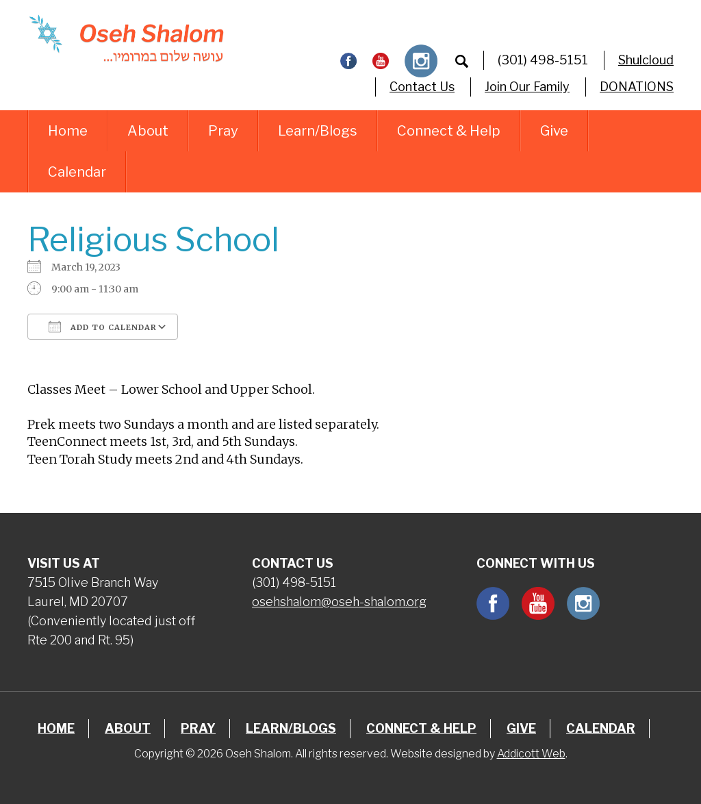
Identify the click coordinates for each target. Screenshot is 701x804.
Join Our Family (527, 86)
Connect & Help (448, 131)
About (147, 131)
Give (554, 131)
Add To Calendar (103, 327)
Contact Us (422, 86)
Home (68, 131)
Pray (223, 131)
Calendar (77, 172)
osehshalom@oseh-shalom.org (339, 601)
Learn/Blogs (317, 131)
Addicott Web (531, 753)
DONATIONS (637, 86)
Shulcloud (646, 60)
